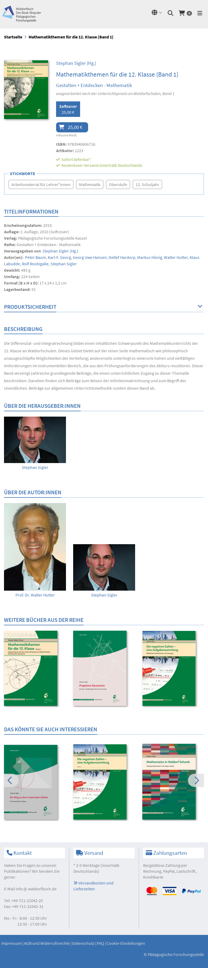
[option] (35, 443)
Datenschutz (83, 943)
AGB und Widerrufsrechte (47, 943)
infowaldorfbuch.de (36, 888)
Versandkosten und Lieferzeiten (93, 885)
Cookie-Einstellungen (126, 943)
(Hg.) (76, 63)
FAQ (100, 943)
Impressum (11, 943)
